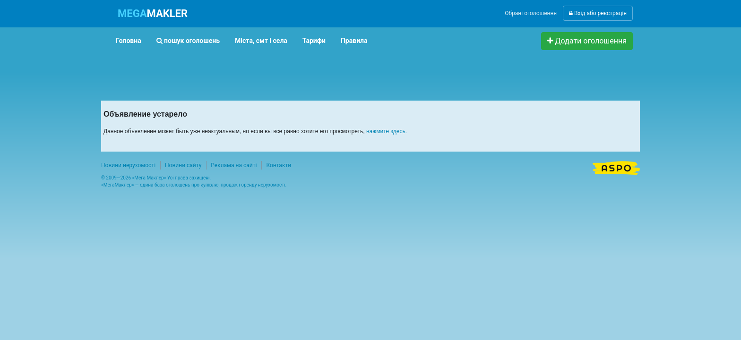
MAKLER (153, 13)
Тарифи (314, 40)
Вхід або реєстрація (598, 13)
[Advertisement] (280, 71)
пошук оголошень (188, 40)
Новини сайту (183, 165)
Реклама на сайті (234, 165)
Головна (128, 40)
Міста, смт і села (261, 40)
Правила (354, 40)
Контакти (278, 165)
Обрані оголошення (531, 13)
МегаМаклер (117, 184)
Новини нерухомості (128, 165)
